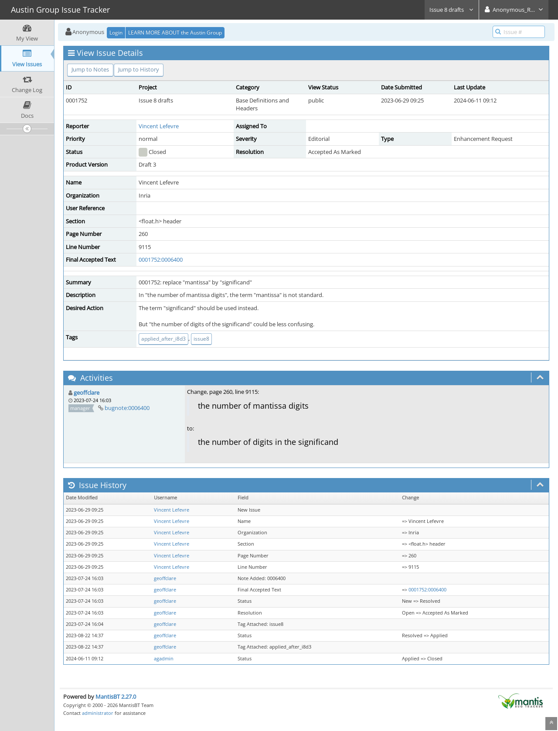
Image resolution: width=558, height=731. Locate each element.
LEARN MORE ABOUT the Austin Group (175, 32)
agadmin (164, 659)
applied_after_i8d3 (163, 338)
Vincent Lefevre (159, 126)
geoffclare (86, 392)
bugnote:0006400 (127, 408)
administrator (97, 713)
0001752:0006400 (161, 259)
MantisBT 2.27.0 (115, 696)
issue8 (201, 338)
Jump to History (138, 69)
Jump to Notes (90, 69)
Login (115, 32)
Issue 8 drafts (451, 10)
